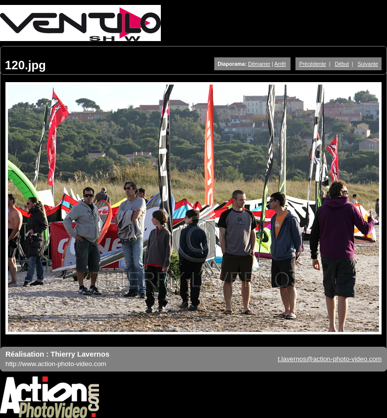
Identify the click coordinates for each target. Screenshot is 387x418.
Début (342, 64)
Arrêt (280, 64)
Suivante (368, 64)
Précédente (312, 64)
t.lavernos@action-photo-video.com (330, 359)
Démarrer (259, 64)
